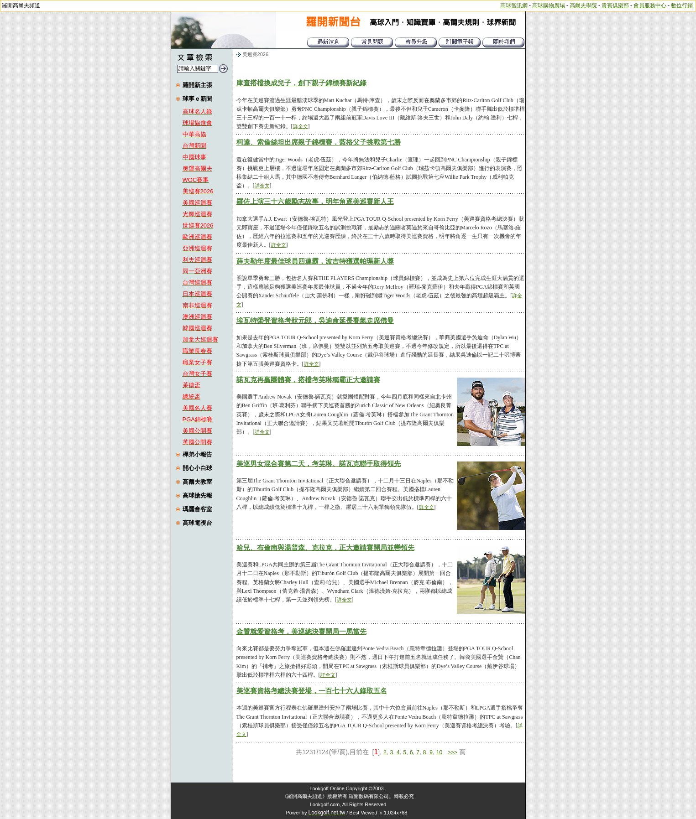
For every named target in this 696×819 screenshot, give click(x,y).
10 (439, 752)
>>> (452, 752)
